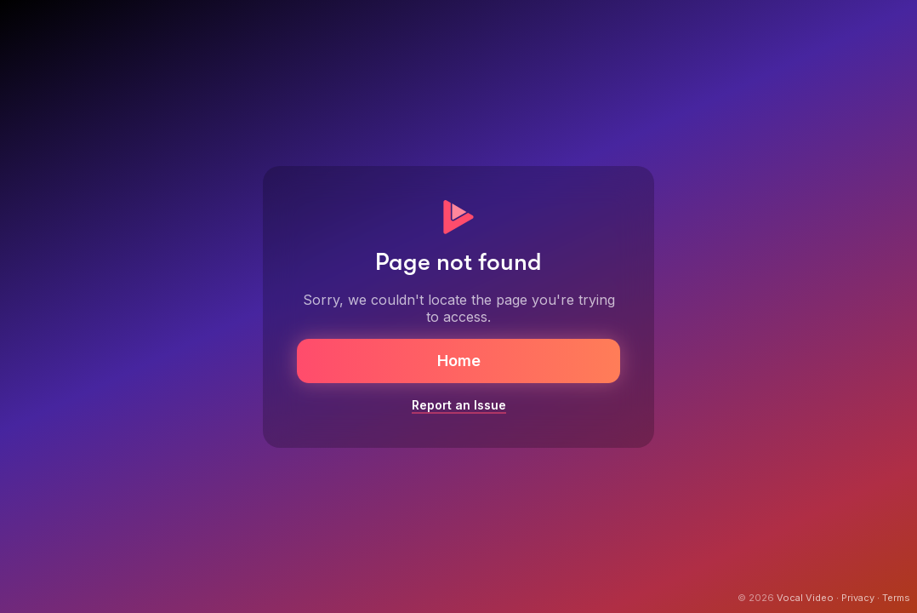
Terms (896, 598)
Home (459, 361)
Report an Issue (459, 405)
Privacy (857, 598)
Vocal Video (805, 598)
